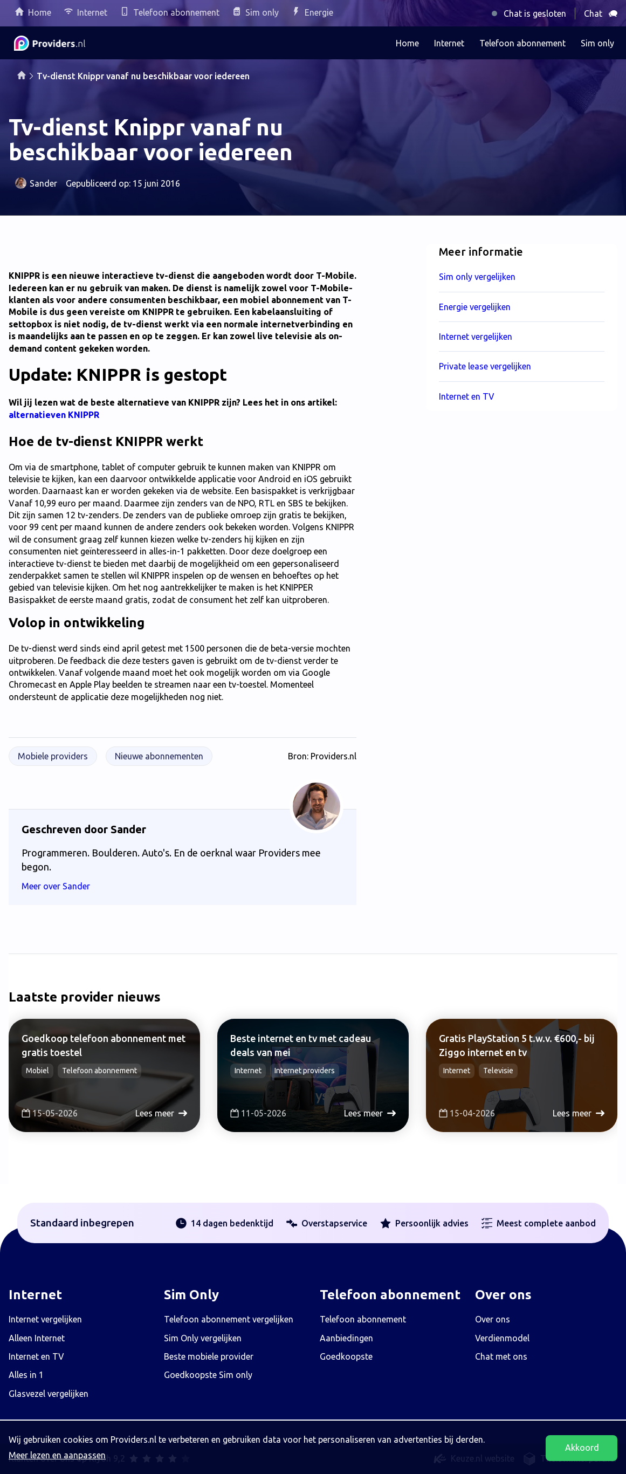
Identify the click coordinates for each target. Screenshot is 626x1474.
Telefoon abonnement (176, 12)
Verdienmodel (502, 1338)
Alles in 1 (26, 1375)
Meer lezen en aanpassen (57, 1455)
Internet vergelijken (45, 1319)
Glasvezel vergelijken (48, 1393)
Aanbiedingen (346, 1338)
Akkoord (582, 1447)
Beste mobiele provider (208, 1356)
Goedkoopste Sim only (208, 1375)
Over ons (492, 1319)
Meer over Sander (62, 886)
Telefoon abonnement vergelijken (228, 1319)
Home (39, 12)
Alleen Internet (37, 1338)
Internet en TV (36, 1356)
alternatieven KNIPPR (54, 415)
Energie (319, 12)
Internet (92, 12)
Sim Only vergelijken (203, 1338)
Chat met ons (501, 1356)
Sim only (262, 12)
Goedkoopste (346, 1356)
